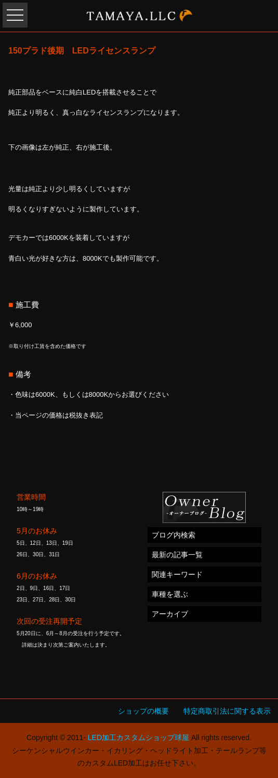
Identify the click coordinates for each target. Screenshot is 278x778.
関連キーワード (177, 574)
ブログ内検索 (173, 535)
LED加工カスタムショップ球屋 (138, 737)
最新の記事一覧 (177, 555)
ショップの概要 (143, 711)
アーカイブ (170, 614)
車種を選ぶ (170, 594)
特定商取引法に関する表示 (227, 711)
